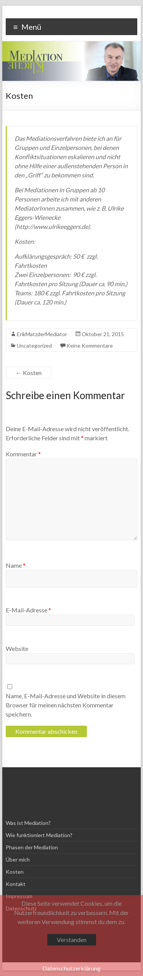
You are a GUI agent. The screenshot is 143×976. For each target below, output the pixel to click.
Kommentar (23, 453)
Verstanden (72, 939)
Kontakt (16, 884)
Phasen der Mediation (32, 847)
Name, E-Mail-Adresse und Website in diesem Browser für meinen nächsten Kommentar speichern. (65, 705)
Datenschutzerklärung (71, 968)
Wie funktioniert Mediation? (39, 835)
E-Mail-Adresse (28, 610)
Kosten (29, 372)
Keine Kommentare (89, 345)
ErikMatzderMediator (42, 334)
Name (16, 565)
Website (17, 648)
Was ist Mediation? (28, 823)
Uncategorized (34, 345)
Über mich (18, 859)
